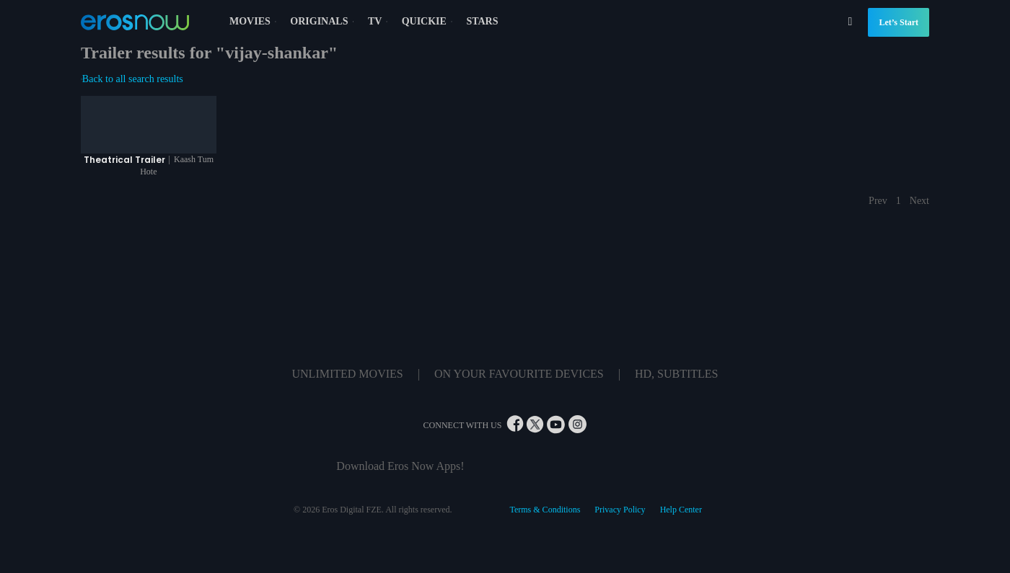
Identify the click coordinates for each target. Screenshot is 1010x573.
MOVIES (254, 21)
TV (379, 21)
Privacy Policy (619, 510)
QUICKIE (429, 21)
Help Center (681, 510)
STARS (482, 21)
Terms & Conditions (544, 510)
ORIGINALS (323, 21)
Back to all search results (132, 79)
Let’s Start (898, 22)
